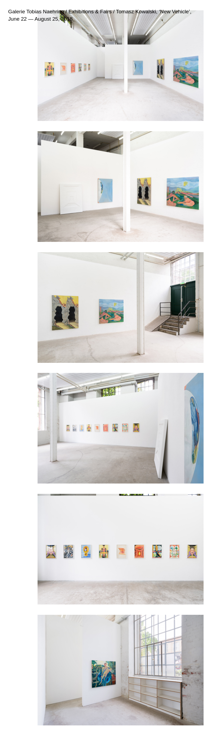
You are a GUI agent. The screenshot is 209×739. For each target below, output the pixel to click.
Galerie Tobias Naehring (36, 11)
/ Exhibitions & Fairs (88, 11)
